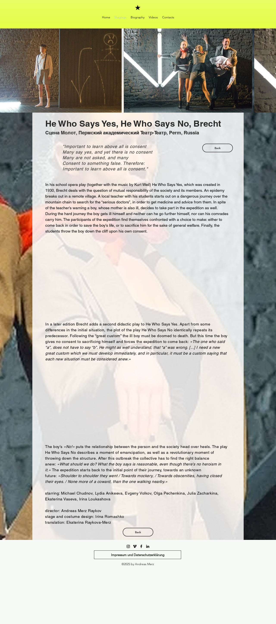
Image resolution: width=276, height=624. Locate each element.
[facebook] (141, 546)
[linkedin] (148, 546)
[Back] (217, 148)
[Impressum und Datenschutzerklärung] (137, 554)
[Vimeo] (135, 546)
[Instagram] (128, 546)
